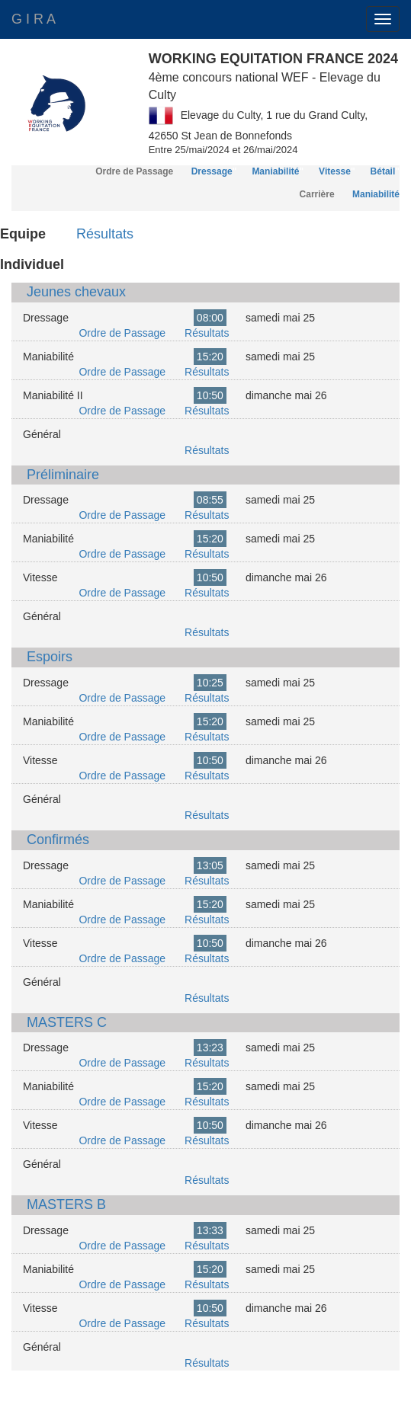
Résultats (104, 233)
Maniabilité (275, 171)
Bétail (383, 171)
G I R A (33, 19)
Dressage (212, 171)
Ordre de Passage (122, 333)
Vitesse (335, 171)
